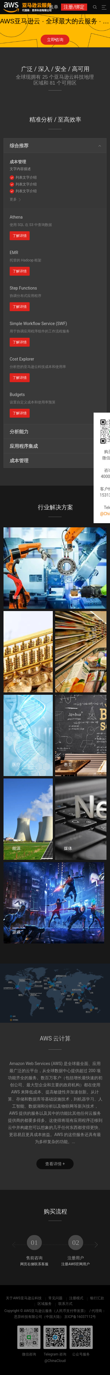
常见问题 (55, 1298)
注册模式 (76, 1298)
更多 (13, 199)
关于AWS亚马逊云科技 (23, 1298)
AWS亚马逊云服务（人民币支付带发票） (55, 1311)
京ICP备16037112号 (80, 1317)
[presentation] (14, 1245)
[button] (55, 38)
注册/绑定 (74, 7)
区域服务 (45, 1304)
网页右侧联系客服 (34, 1264)
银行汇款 (97, 1298)
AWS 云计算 (55, 1038)
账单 (53, 7)
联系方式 (65, 1304)
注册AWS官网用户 (75, 1264)
